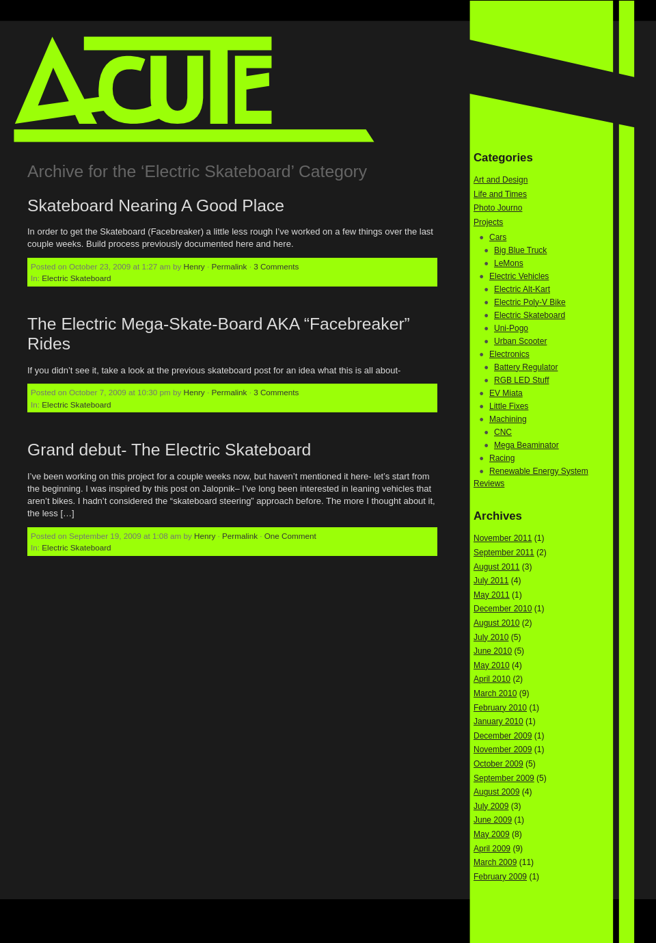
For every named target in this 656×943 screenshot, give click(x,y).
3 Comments (276, 266)
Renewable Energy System (538, 471)
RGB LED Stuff (521, 380)
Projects (488, 222)
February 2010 (500, 708)
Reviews (489, 483)
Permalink (229, 266)
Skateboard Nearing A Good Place (155, 205)
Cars (497, 237)
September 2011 (504, 552)
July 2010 (491, 637)
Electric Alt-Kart (522, 289)
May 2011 (492, 595)
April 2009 (492, 848)
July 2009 (491, 806)
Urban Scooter (520, 341)
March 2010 (495, 693)
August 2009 (496, 792)
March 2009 (495, 862)
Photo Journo (498, 208)
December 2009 (503, 736)
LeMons (508, 263)
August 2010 (496, 623)
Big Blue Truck (520, 250)
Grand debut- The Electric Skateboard (169, 449)
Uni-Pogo (511, 328)
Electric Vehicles (519, 276)
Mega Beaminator (526, 445)
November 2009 (503, 749)
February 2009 (500, 876)
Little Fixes (508, 406)
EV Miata (506, 393)
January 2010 (498, 721)
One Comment (290, 535)
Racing (502, 458)
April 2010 (492, 679)
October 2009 (498, 764)
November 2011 (503, 538)
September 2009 (504, 778)
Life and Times (500, 194)
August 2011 (496, 567)
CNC (503, 432)
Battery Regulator (526, 367)
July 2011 (491, 580)
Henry (194, 266)
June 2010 (493, 651)
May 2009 (492, 834)
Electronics (509, 354)
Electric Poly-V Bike (530, 302)
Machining (508, 419)
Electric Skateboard (76, 278)
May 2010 (492, 665)
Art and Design (501, 180)
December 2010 (503, 608)
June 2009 (493, 820)
